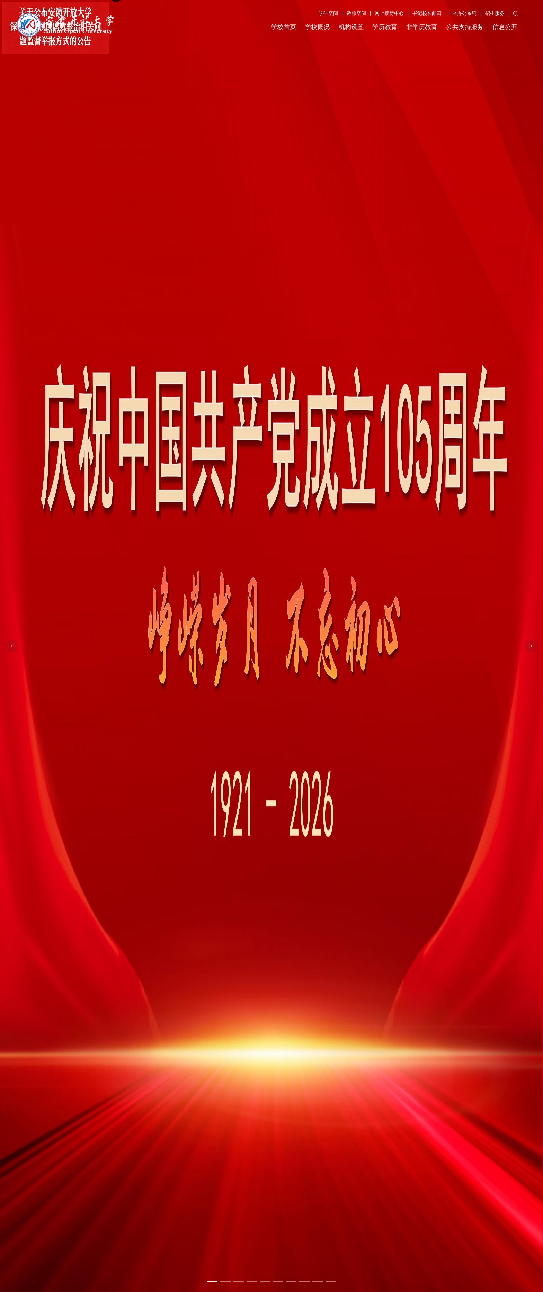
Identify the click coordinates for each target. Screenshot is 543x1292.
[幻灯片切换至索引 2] (225, 1281)
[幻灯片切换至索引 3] (238, 1281)
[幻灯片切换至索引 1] (212, 1281)
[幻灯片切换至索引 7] (291, 1281)
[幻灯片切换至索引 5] (265, 1281)
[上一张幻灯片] (12, 646)
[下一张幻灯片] (531, 646)
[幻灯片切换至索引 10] (331, 1281)
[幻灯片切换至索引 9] (317, 1281)
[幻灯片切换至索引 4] (252, 1281)
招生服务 (495, 13)
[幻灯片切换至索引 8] (304, 1281)
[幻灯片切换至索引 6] (278, 1281)
